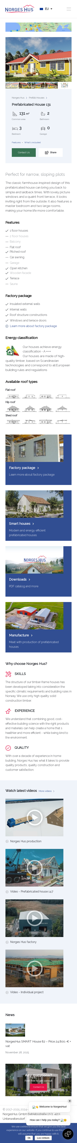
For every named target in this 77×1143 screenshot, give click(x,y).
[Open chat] (67, 1134)
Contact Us (24, 152)
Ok (29, 1138)
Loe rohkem (43, 1138)
